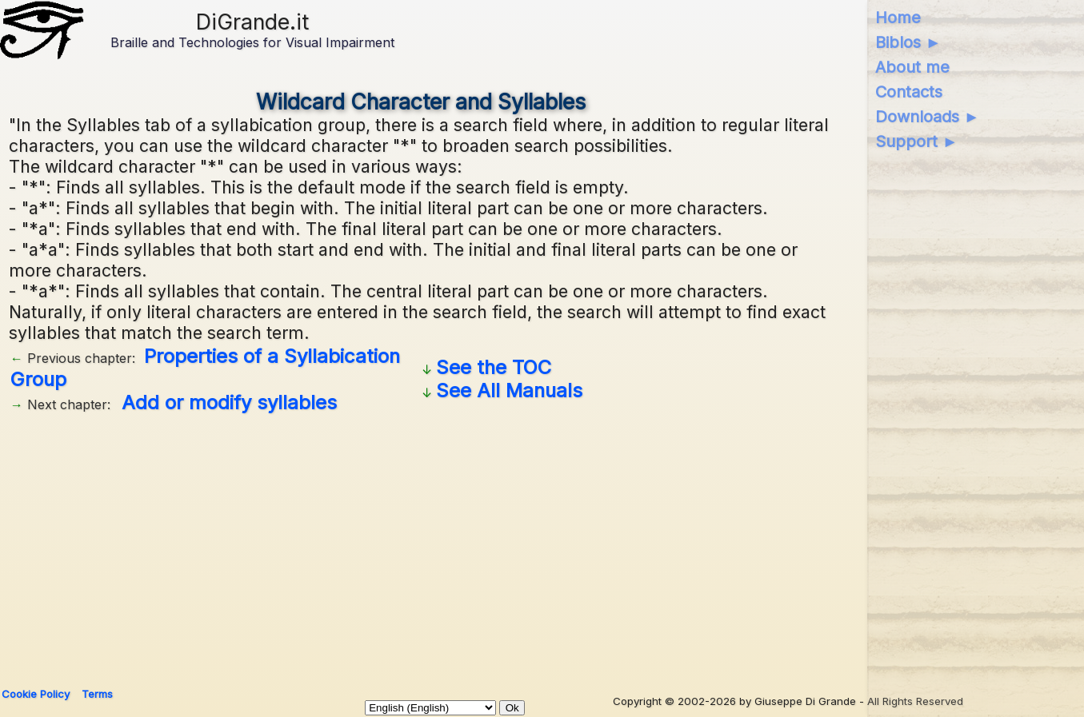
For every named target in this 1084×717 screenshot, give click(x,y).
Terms (97, 693)
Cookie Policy (36, 693)
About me (912, 67)
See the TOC (493, 367)
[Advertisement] (421, 544)
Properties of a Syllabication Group (205, 368)
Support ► (916, 141)
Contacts (908, 92)
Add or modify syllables (229, 402)
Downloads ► (927, 116)
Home (898, 17)
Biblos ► (908, 42)
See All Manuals (509, 390)
